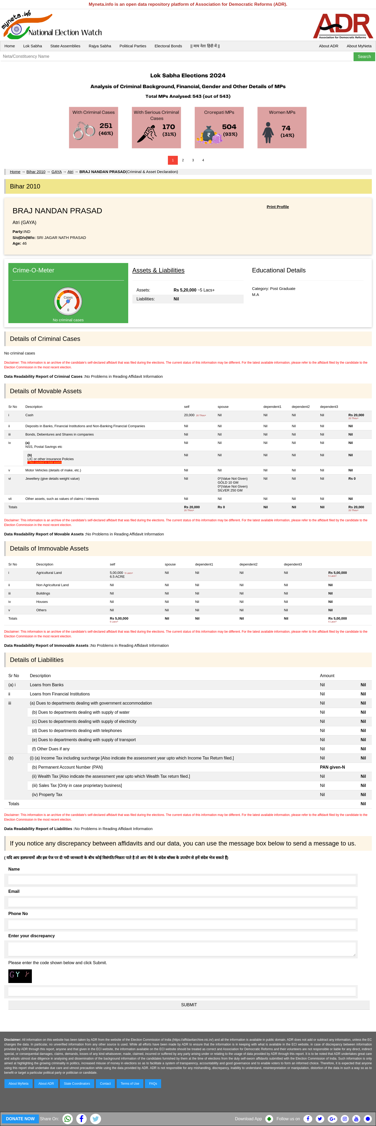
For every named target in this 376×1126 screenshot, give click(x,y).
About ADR (328, 46)
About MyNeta (359, 46)
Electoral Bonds (168, 46)
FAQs (153, 1083)
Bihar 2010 (35, 171)
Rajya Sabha (100, 46)
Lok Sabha (32, 46)
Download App (248, 1119)
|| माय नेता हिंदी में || (205, 46)
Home (9, 46)
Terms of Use (130, 1083)
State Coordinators (77, 1083)
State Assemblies (65, 46)
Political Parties (133, 46)
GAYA (56, 171)
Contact (105, 1083)
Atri (70, 171)
